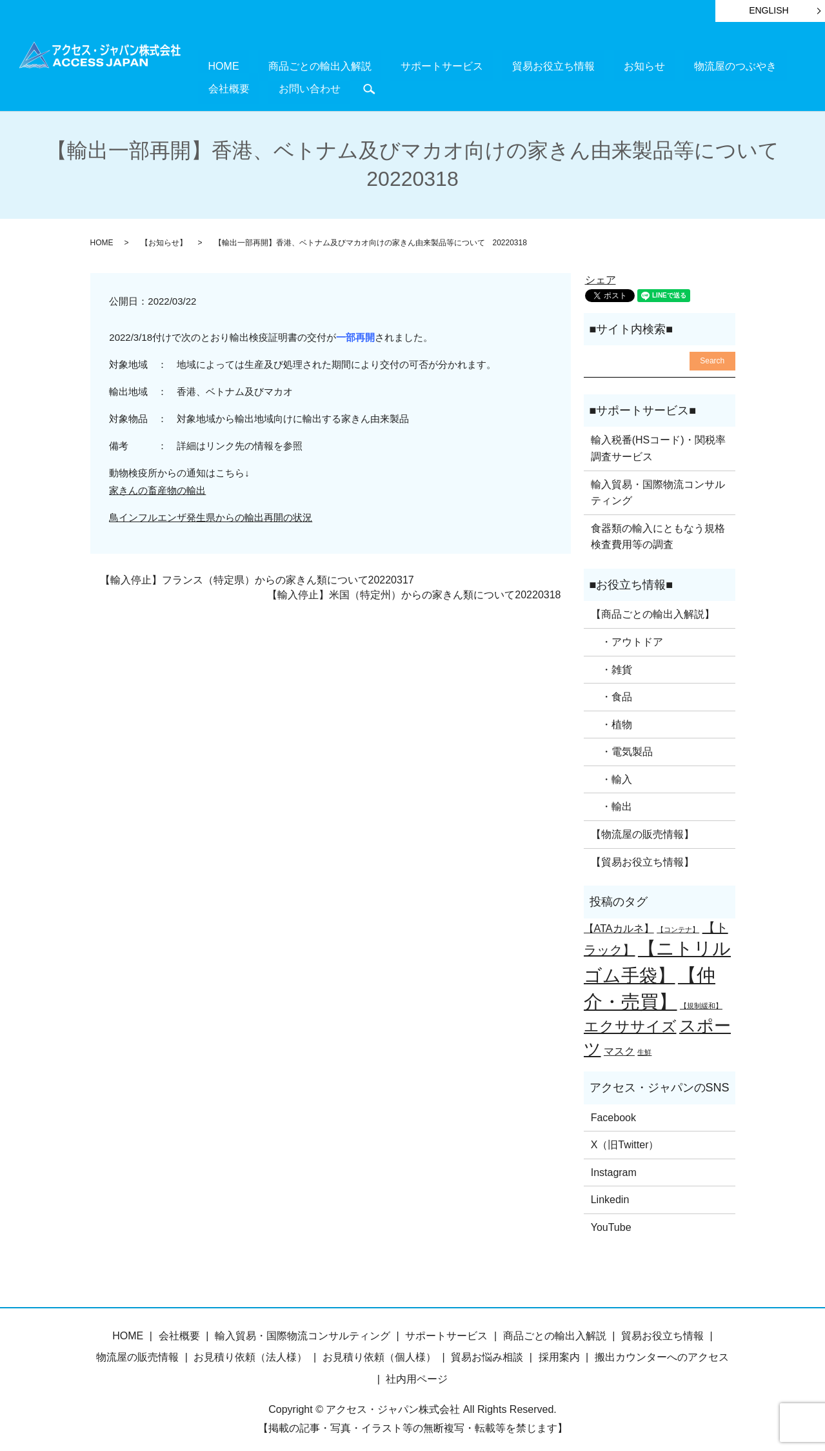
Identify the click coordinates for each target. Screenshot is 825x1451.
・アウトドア (627, 635)
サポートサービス (392, 65)
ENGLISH (768, 10)
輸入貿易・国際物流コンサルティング (658, 486)
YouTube (611, 1220)
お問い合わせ (759, 65)
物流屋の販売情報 (137, 1350)
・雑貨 (611, 662)
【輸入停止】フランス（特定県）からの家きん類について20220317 (257, 573)
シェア (600, 273)
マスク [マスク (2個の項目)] (619, 1044)
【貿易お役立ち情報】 (642, 855)
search (207, 84)
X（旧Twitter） (625, 1138)
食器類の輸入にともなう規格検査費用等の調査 (658, 530)
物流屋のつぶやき (626, 65)
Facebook (613, 1110)
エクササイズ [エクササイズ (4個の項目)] (630, 1019)
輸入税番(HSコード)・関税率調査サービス (658, 442)
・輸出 (611, 800)
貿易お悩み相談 (487, 1350)
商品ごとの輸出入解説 (290, 65)
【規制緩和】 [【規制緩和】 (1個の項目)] (701, 999)
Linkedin (610, 1193)
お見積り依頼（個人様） (379, 1350)
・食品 (611, 690)
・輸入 (611, 772)
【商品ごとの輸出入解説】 (653, 607)
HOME (213, 65)
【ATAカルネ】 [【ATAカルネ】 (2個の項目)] (619, 922)
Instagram (614, 1166)
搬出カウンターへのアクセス (662, 1350)
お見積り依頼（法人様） (250, 1350)
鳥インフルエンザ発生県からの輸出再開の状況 (210, 510)
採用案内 (559, 1350)
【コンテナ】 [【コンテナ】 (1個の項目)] (678, 923)
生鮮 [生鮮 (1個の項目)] (644, 1046)
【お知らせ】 (164, 236)
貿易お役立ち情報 (483, 65)
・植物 (611, 718)
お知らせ (555, 65)
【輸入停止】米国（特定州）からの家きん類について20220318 (414, 588)
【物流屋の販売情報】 (642, 827)
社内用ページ (417, 1372)
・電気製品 (622, 745)
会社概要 (697, 65)
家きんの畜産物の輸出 (157, 483)
